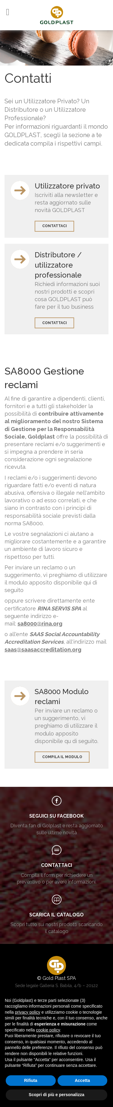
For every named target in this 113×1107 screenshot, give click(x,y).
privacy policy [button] (27, 1012)
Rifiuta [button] (30, 1080)
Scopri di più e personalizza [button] (56, 1094)
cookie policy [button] (48, 1030)
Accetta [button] (82, 1080)
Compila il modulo (62, 757)
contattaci (54, 226)
